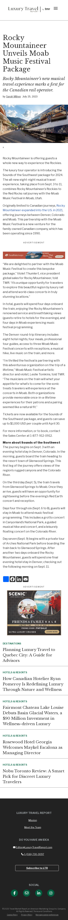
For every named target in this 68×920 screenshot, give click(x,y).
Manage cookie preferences (47, 915)
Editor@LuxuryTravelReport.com (32, 847)
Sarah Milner (13, 96)
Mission (32, 820)
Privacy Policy (26, 915)
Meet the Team (32, 827)
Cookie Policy (12, 915)
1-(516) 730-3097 (32, 854)
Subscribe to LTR (37, 867)
